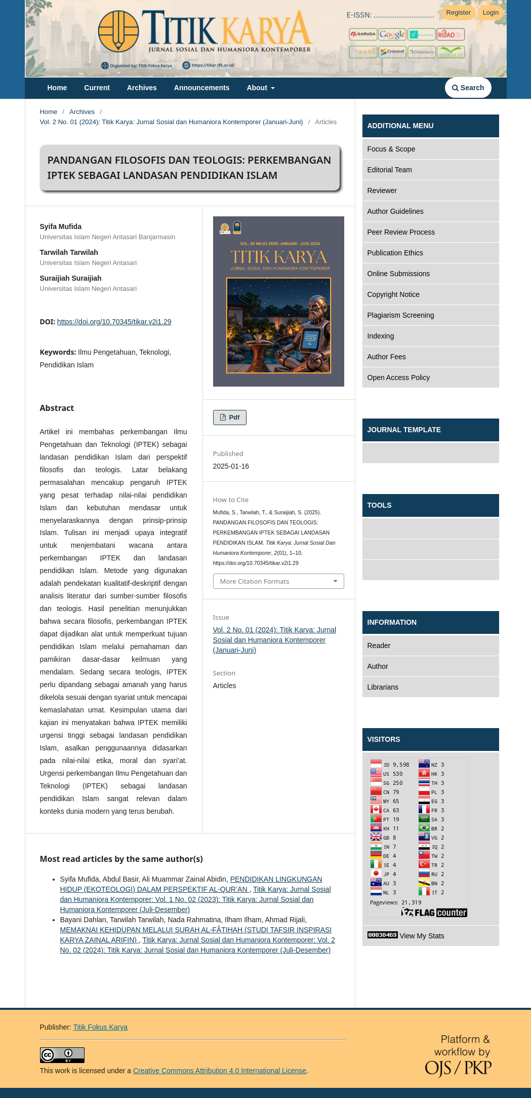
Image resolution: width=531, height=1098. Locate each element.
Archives (142, 88)
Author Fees (386, 357)
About (258, 88)
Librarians (382, 687)
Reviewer (382, 190)
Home (57, 88)
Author (377, 666)
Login (491, 12)
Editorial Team (389, 170)
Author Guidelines (395, 211)
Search (468, 88)
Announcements (202, 88)
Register (458, 12)
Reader (379, 645)
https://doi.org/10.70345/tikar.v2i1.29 (114, 322)
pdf (233, 417)
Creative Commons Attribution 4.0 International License (219, 1071)
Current (97, 88)
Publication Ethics (395, 253)
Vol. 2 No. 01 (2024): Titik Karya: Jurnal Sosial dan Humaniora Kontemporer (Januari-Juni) (171, 122)
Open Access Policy (398, 377)
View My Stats (405, 935)
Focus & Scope (391, 149)
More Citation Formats (255, 581)
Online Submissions (398, 274)
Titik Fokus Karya (100, 1027)
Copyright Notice (393, 294)
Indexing (380, 336)
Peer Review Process (401, 232)
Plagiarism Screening (400, 315)
